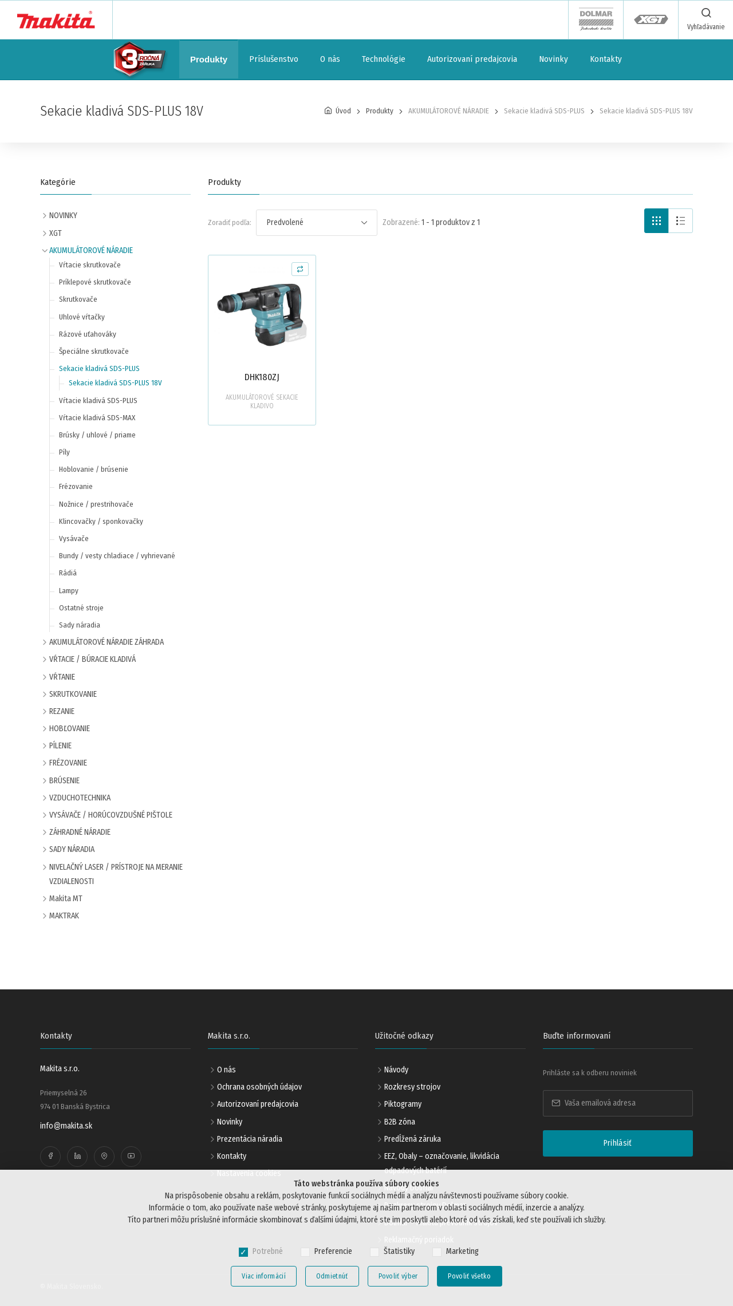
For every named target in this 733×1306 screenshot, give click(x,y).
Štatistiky (399, 1251)
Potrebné (268, 1251)
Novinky (553, 59)
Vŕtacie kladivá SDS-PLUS (98, 400)
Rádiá (68, 573)
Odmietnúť (332, 1276)
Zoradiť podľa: (229, 222)
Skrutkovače (78, 299)
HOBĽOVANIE (69, 728)
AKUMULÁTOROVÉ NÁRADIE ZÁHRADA (106, 642)
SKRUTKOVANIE (73, 694)
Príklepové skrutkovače (95, 282)
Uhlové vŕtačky (82, 317)
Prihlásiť (618, 1143)
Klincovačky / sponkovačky (101, 521)
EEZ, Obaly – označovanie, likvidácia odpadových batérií (441, 1163)
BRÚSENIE (64, 781)
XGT (55, 233)
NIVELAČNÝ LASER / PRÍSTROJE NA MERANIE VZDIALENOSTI (116, 874)
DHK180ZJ (262, 377)
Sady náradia (79, 625)
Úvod (343, 110)
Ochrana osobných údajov (259, 1087)
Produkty (208, 59)
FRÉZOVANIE (68, 763)
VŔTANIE (62, 677)
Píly (64, 452)
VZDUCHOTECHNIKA (80, 798)
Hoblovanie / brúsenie (93, 469)
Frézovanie (76, 486)
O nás (330, 59)
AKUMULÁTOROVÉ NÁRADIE (91, 250)
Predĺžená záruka (412, 1139)
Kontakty (606, 59)
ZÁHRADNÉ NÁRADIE (80, 832)
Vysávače (74, 538)
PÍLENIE (60, 746)
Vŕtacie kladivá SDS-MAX (97, 417)
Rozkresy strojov (412, 1087)
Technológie (383, 59)
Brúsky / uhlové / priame (97, 435)
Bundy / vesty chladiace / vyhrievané (117, 555)
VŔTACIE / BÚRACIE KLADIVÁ (92, 659)
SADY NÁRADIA (71, 849)
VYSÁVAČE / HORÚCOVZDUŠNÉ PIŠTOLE (110, 815)
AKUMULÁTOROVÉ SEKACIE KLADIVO (262, 402)
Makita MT (65, 898)
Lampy (68, 590)
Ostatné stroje (81, 607)
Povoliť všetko (469, 1276)
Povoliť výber (398, 1276)
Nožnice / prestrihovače (96, 504)
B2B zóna (399, 1122)
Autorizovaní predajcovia (472, 59)
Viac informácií (264, 1276)
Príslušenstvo (273, 59)
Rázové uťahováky (87, 334)
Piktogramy (402, 1104)
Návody (396, 1070)
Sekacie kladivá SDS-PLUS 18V (115, 382)
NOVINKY (63, 215)
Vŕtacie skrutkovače (90, 265)
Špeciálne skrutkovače (94, 351)
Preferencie (333, 1251)
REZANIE (61, 711)
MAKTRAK (64, 916)
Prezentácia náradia (249, 1139)
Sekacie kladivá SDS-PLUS (99, 368)
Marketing (462, 1251)
